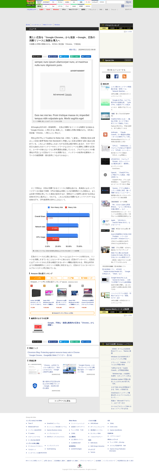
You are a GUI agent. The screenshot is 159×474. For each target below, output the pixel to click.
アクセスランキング (112, 25)
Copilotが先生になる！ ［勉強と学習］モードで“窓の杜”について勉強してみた (120, 121)
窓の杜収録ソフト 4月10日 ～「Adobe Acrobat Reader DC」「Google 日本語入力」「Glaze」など (116, 271)
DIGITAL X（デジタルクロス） (56, 437)
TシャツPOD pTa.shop (117, 442)
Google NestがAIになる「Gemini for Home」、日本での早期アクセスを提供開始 (121, 280)
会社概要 (98, 460)
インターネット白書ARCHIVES (37, 453)
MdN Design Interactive (97, 446)
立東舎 (73, 433)
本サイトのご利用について (34, 460)
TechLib (93, 452)
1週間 (120, 28)
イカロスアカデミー (96, 437)
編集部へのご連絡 (72, 460)
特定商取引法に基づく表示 (125, 460)
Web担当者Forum (33, 427)
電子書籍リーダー (87, 278)
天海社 (112, 423)
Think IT (30, 423)
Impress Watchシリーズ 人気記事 (117, 309)
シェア (54, 56)
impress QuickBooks (116, 430)
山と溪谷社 (72, 437)
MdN (89, 440)
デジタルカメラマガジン (35, 446)
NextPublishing (51, 449)
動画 (106, 9)
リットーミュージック (77, 423)
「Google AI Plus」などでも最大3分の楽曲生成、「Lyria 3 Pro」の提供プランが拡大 (121, 102)
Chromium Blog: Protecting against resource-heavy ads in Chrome (54, 352)
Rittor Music (73, 420)
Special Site (109, 60)
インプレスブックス (53, 445)
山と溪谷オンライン (77, 439)
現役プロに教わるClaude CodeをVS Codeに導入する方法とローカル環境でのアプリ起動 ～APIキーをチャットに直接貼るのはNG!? (121, 257)
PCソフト (54, 278)
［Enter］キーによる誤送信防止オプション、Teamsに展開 (121, 351)
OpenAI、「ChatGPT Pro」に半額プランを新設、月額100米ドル (120, 175)
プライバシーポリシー (86, 460)
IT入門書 (71, 278)
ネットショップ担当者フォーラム (57, 427)
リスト (45, 56)
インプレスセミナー (53, 433)
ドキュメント (92, 9)
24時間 (112, 28)
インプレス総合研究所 (34, 430)
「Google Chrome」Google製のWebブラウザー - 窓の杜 (50, 355)
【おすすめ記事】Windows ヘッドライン (118, 344)
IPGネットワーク (113, 439)
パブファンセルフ (115, 436)
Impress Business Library (54, 430)
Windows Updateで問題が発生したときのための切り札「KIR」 (121, 381)
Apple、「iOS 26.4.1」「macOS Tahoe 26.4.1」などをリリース (120, 222)
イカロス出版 (92, 420)
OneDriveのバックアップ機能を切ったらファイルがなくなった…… (121, 395)
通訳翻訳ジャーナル (96, 430)
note (76, 56)
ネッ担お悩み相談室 (34, 440)
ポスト (38, 56)
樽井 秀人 (73, 50)
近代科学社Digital (76, 449)
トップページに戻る (62, 401)
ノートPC (37, 278)
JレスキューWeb (95, 433)
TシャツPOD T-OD (77, 430)
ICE (109, 420)
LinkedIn (87, 56)
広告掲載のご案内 (59, 460)
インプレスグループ (109, 460)
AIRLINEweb (94, 423)
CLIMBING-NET (76, 443)
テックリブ (91, 449)
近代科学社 (72, 446)
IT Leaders (31, 433)
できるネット (32, 449)
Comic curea (113, 427)
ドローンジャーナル (34, 437)
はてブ (65, 56)
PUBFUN (110, 433)
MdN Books (94, 443)
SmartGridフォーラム (53, 423)
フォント (113, 9)
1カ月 (129, 28)
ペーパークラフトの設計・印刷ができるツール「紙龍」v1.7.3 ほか (121, 295)
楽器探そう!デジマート (78, 427)
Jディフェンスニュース (97, 427)
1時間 (104, 28)
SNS (100, 9)
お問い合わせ (48, 460)
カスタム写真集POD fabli (118, 445)
